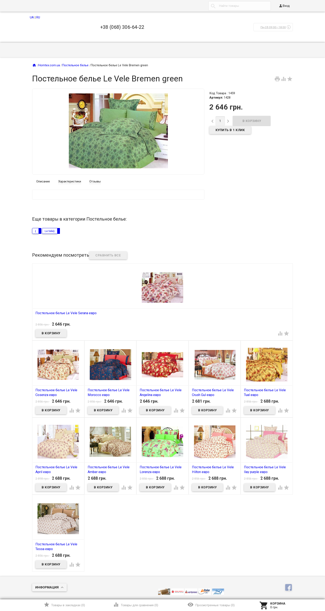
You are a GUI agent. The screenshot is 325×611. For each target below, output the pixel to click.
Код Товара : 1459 (222, 93)
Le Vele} (50, 231)
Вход (284, 6)
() (64, 604)
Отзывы (95, 181)
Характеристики (69, 181)
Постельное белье (75, 65)
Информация (47, 587)
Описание (43, 181)
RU (38, 17)
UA (32, 17)
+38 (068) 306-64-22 (122, 27)
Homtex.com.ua (49, 65)
